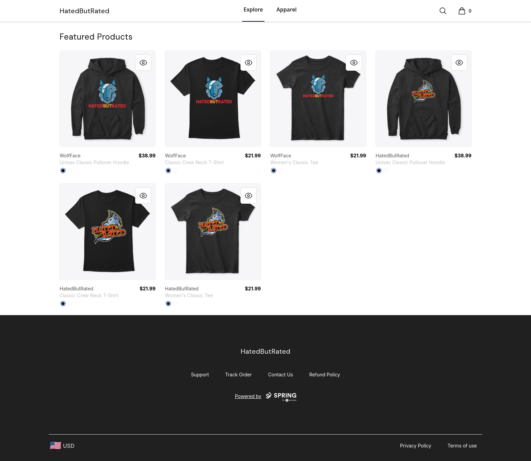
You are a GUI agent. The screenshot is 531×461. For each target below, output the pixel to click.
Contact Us (280, 374)
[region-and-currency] (62, 445)
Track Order (238, 374)
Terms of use (462, 445)
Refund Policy (324, 374)
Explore (253, 9)
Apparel (287, 9)
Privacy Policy (415, 445)
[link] (107, 99)
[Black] (63, 171)
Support (200, 374)
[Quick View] (143, 62)
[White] (70, 171)
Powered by (265, 397)
